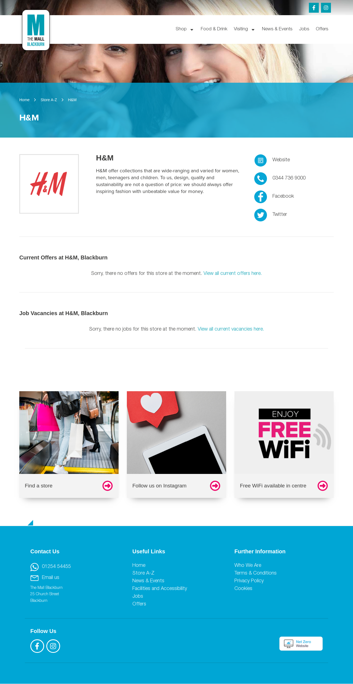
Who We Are (247, 565)
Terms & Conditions (255, 573)
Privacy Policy (249, 581)
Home (138, 565)
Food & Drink (214, 29)
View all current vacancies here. (231, 329)
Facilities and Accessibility (159, 588)
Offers (322, 29)
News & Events (277, 29)
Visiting (244, 30)
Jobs (304, 29)
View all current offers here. (233, 273)
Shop (185, 30)
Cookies (243, 588)
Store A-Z (143, 573)
